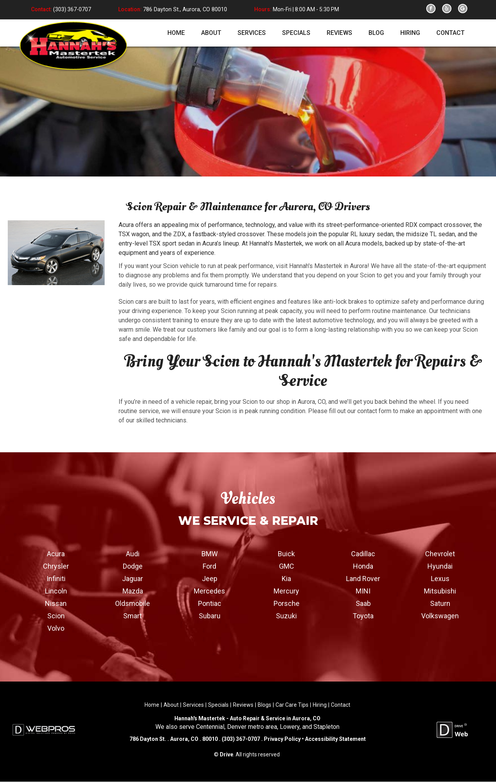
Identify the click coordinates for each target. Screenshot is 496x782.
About (171, 705)
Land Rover (363, 578)
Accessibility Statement (335, 739)
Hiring (320, 705)
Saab (363, 603)
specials (296, 32)
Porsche (287, 603)
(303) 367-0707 (71, 10)
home (176, 32)
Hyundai (440, 566)
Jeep (209, 578)
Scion (56, 616)
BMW (210, 554)
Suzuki (286, 616)
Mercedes (209, 591)
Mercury (286, 591)
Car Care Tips (292, 705)
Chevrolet (440, 554)
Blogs (264, 705)
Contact (340, 705)
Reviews (243, 705)
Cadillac (363, 554)
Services (193, 705)
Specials (218, 705)
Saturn (440, 603)
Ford (209, 566)
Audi (133, 554)
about (211, 32)
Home (152, 705)
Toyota (363, 616)
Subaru (209, 616)
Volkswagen (440, 616)
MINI (363, 591)
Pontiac (209, 603)
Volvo (55, 628)
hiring (410, 32)
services (252, 32)
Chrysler (56, 566)
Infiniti (55, 578)
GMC (286, 566)
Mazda (132, 591)
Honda (363, 566)
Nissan (56, 603)
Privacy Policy (282, 739)
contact (450, 32)
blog (376, 32)
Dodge (133, 566)
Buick (286, 554)
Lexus (440, 578)
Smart (132, 616)
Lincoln (56, 591)
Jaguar (132, 578)
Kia (286, 578)
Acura (56, 554)
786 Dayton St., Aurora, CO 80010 (183, 10)
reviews (339, 32)
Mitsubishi (440, 591)
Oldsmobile (132, 603)
